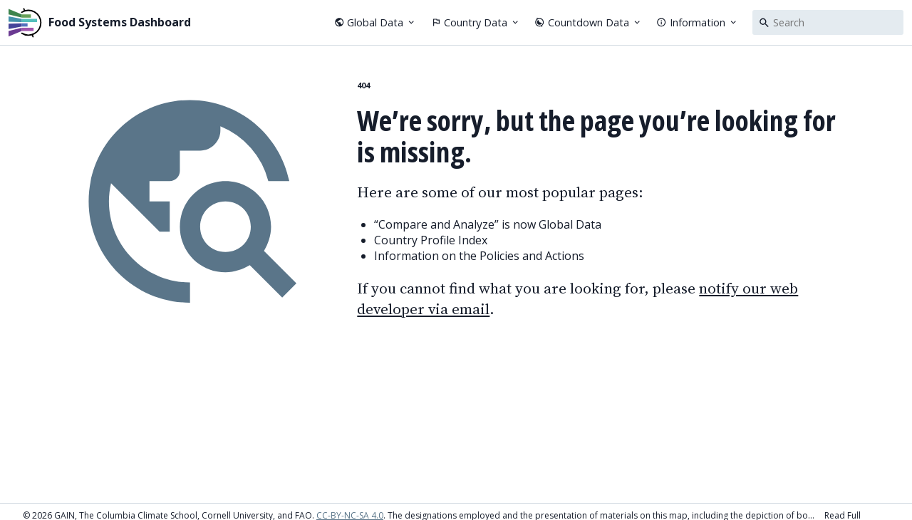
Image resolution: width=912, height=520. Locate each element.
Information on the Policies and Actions (479, 256)
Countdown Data (588, 22)
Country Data (476, 22)
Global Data (375, 22)
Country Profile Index (430, 240)
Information (697, 22)
